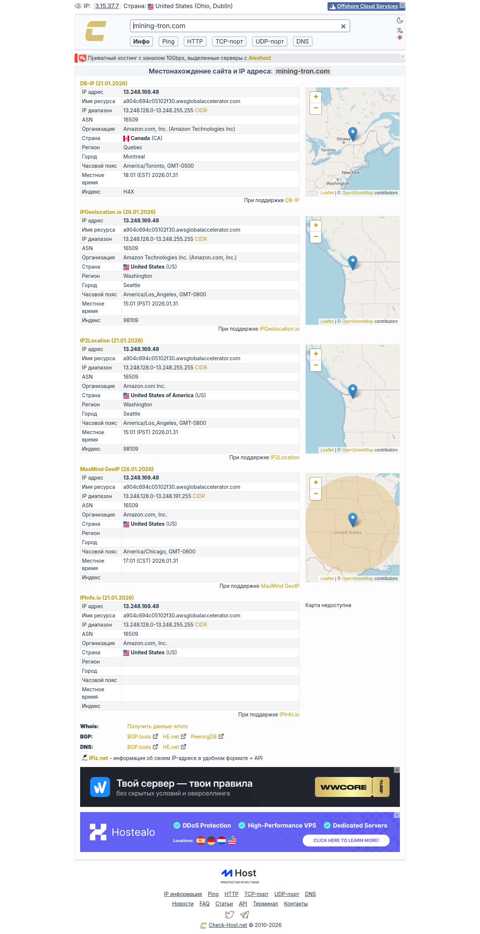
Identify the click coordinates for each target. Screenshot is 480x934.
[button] (352, 134)
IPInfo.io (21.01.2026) (107, 597)
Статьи (224, 903)
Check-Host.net (223, 925)
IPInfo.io (289, 714)
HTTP (231, 894)
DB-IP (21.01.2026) (103, 83)
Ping (213, 894)
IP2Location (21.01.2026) (111, 340)
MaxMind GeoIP (280, 586)
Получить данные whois (157, 726)
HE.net (174, 736)
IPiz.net (95, 758)
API (243, 903)
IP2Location (285, 457)
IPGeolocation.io (279, 328)
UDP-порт (286, 894)
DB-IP (292, 200)
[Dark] (400, 20)
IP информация (183, 894)
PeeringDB (207, 736)
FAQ (205, 903)
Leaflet (327, 192)
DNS (310, 894)
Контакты (296, 903)
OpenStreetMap (357, 192)
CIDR (201, 110)
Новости (182, 903)
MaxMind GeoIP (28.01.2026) (117, 469)
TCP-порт (256, 894)
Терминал (265, 903)
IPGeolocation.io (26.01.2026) (118, 212)
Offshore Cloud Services (367, 6)
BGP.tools (142, 736)
